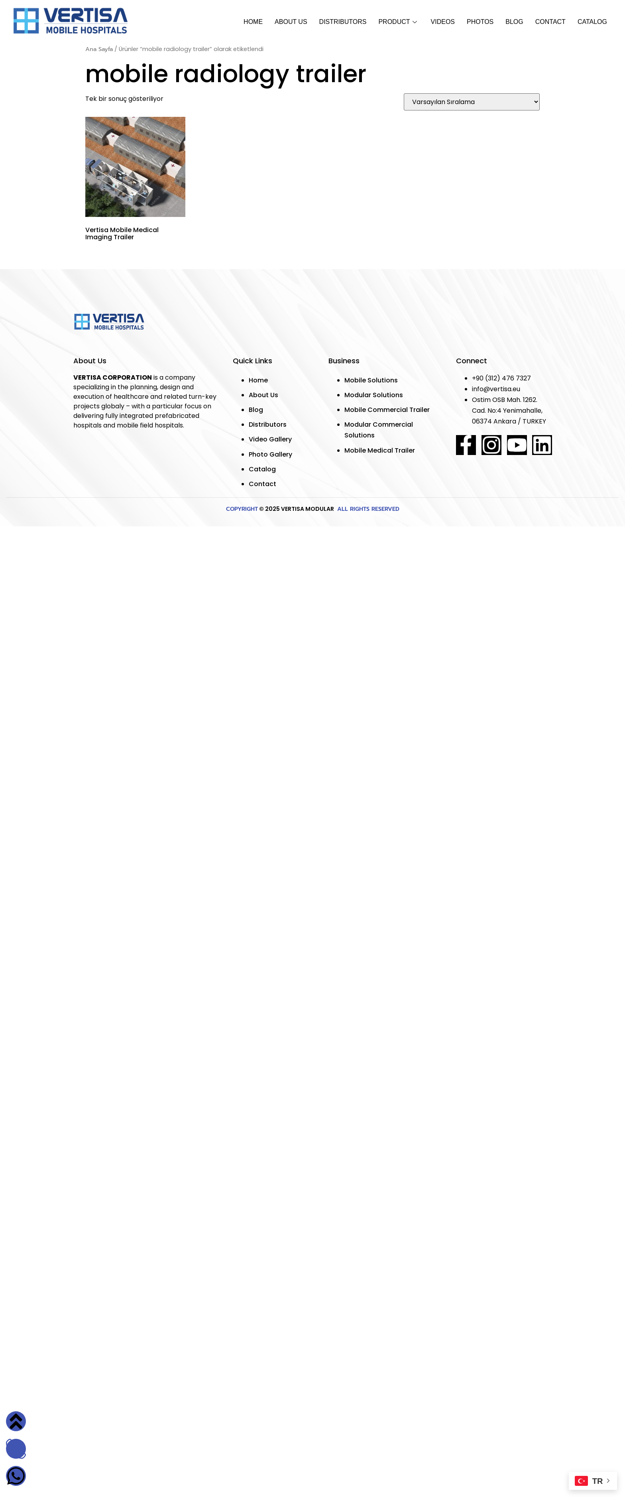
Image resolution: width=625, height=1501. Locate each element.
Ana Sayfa (99, 49)
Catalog (592, 21)
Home (253, 21)
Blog (514, 21)
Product (398, 21)
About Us (291, 21)
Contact (550, 21)
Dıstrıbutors (343, 21)
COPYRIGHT (242, 509)
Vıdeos (443, 21)
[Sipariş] (472, 101)
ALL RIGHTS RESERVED (367, 509)
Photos (480, 21)
